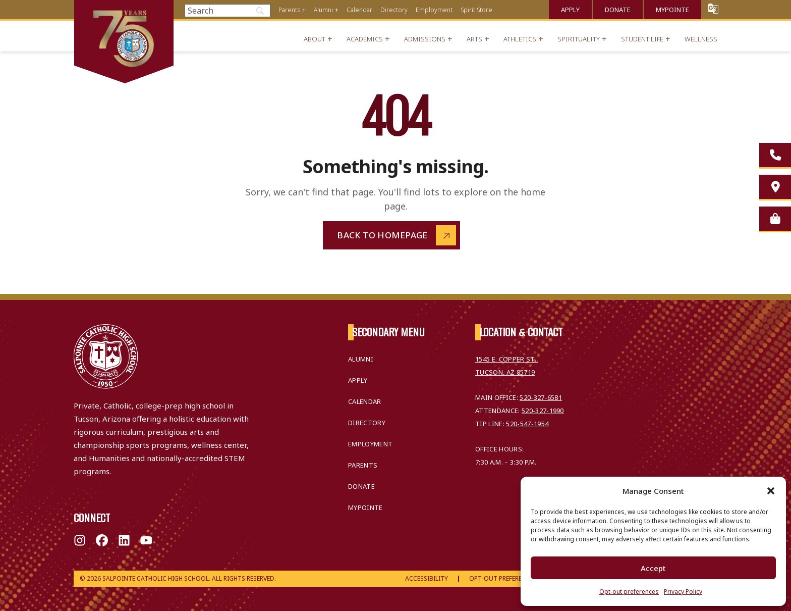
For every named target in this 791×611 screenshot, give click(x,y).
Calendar (359, 10)
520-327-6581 (541, 397)
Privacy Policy (683, 591)
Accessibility (426, 578)
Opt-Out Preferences (503, 578)
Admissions (424, 38)
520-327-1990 (543, 410)
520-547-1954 (527, 423)
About (314, 38)
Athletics (519, 38)
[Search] (227, 10)
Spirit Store (476, 10)
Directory (394, 10)
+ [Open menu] (304, 10)
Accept (653, 568)
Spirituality (578, 38)
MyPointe (672, 9)
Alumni (323, 10)
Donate (618, 9)
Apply (570, 9)
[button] (771, 491)
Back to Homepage (382, 235)
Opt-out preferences (629, 591)
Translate (713, 8)
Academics (365, 38)
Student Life (642, 38)
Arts (474, 38)
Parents (289, 10)
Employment (434, 10)
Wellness (701, 38)
